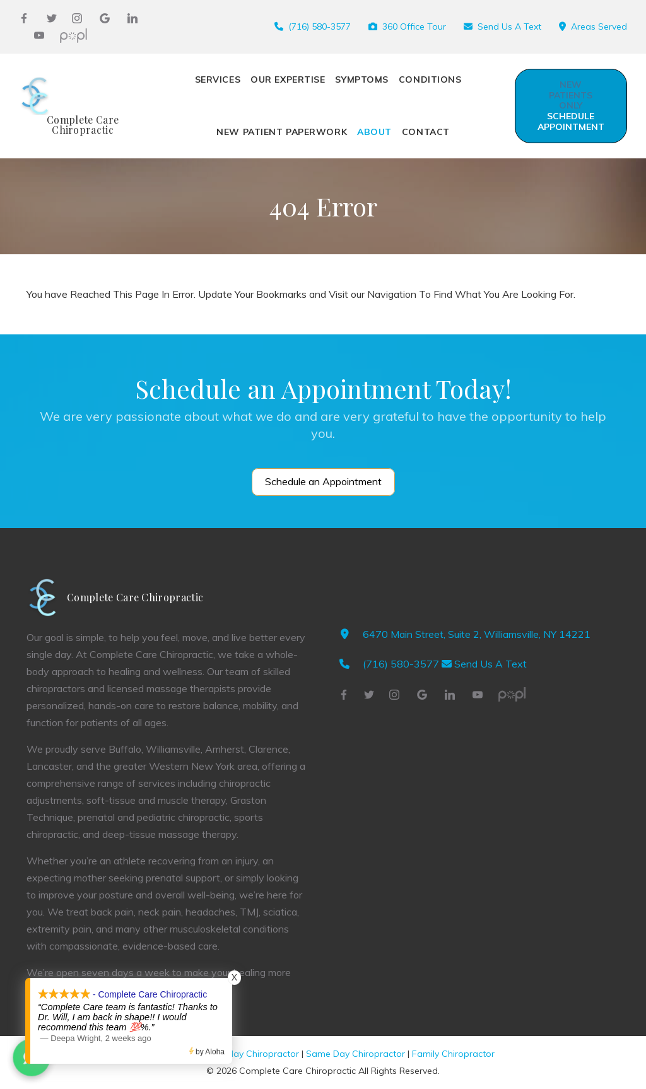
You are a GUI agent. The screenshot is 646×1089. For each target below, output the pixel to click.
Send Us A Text (509, 26)
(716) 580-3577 (319, 26)
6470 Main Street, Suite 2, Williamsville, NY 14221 (476, 634)
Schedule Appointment (570, 105)
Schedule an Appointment (323, 481)
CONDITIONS (430, 79)
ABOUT (374, 132)
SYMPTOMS (361, 79)
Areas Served (599, 26)
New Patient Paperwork (281, 132)
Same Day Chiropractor (355, 1053)
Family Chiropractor (453, 1053)
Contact (426, 132)
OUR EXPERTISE (287, 79)
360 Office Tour (414, 26)
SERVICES (217, 79)
